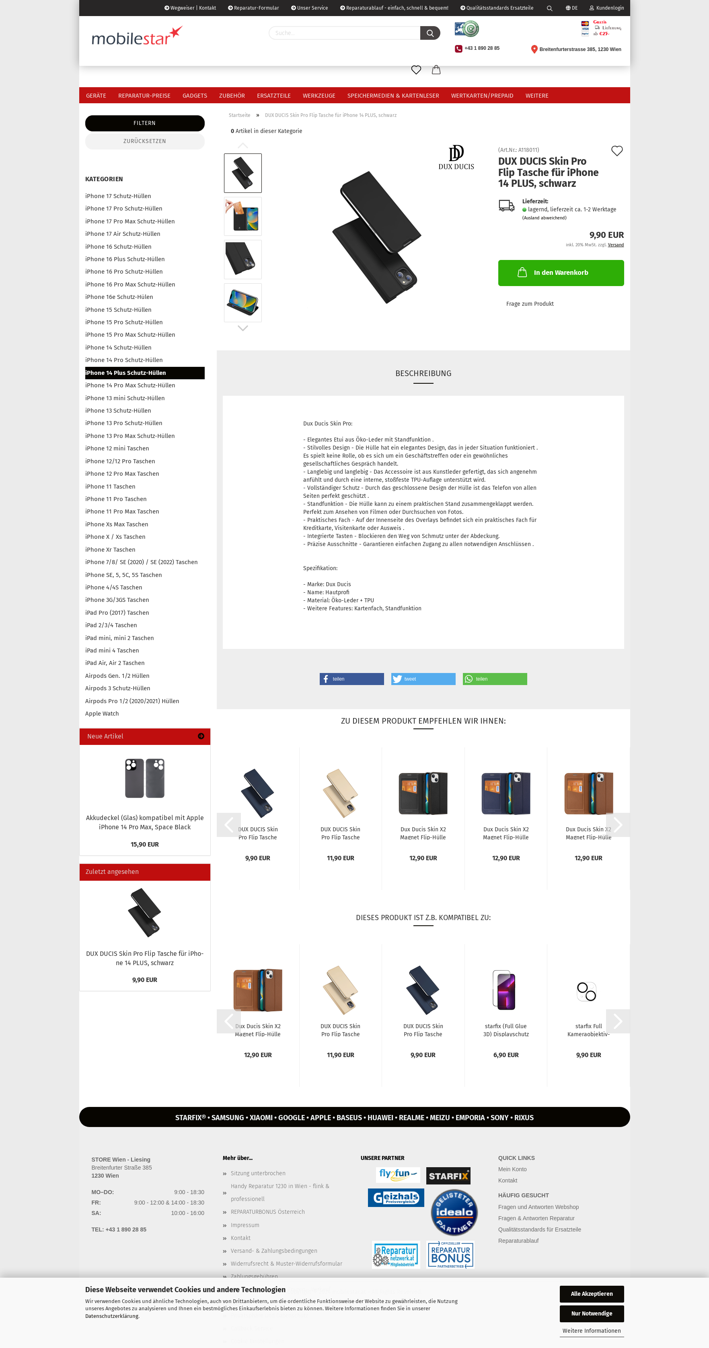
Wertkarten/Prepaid (482, 95)
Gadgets (195, 95)
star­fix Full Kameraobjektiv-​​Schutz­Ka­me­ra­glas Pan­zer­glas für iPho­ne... (588, 1030)
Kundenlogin (607, 8)
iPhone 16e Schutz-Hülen (119, 297)
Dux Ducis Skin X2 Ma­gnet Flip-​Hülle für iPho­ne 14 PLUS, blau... (506, 833)
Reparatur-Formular (253, 8)
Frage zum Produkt (530, 304)
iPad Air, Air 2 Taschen (115, 663)
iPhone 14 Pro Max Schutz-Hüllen (130, 385)
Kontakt (241, 1238)
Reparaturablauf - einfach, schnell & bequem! (394, 8)
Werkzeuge (319, 95)
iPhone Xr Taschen (110, 549)
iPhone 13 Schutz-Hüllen (118, 410)
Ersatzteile (274, 95)
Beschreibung (423, 373)
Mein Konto (512, 1169)
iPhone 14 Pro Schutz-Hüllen (124, 360)
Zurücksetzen (144, 141)
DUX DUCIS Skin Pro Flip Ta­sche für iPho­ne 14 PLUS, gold (340, 833)
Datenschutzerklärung (111, 1316)
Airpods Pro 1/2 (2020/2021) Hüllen (132, 701)
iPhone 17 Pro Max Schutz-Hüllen (130, 221)
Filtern (145, 123)
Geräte (96, 95)
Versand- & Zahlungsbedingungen (274, 1251)
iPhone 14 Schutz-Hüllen (118, 347)
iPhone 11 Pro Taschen (116, 499)
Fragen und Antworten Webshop (538, 1207)
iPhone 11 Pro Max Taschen (122, 511)
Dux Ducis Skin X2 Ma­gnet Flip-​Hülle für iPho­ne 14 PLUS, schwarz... (423, 833)
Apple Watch (102, 713)
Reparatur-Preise (144, 95)
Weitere (537, 95)
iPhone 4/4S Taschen (113, 587)
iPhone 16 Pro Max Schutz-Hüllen (130, 284)
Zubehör (232, 95)
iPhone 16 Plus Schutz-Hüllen (125, 259)
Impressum (245, 1225)
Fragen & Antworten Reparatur (536, 1218)
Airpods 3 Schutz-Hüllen (117, 688)
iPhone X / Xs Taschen (115, 536)
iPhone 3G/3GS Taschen (117, 599)
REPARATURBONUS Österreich (268, 1212)
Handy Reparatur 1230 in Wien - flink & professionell (280, 1193)
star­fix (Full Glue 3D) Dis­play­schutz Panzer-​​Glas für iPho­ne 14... (506, 1030)
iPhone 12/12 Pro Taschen (120, 461)
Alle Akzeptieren (592, 1294)
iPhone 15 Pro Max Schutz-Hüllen (130, 334)
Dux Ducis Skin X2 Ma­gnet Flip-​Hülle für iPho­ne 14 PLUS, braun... (589, 833)
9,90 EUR (144, 980)
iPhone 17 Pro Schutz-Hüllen (123, 208)
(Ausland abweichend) (544, 218)
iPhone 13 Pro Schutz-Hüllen (123, 423)
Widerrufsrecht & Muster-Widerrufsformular (286, 1263)
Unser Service (309, 8)
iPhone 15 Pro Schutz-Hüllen (124, 322)
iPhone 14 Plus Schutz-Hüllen (125, 372)
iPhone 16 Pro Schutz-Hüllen (124, 271)
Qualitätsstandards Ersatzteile (497, 8)
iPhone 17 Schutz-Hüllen (118, 196)
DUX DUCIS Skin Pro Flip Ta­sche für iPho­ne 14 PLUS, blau (258, 833)
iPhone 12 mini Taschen (117, 448)
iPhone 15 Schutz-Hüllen (118, 309)
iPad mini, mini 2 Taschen (119, 638)
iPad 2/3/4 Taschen (111, 625)
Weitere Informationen (592, 1331)
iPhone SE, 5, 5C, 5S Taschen (123, 575)
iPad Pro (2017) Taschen (117, 612)
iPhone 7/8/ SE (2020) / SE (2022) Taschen (141, 562)
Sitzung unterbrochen (258, 1173)
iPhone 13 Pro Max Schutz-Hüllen (130, 436)
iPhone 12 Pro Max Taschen (122, 473)
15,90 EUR (145, 844)
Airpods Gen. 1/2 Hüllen (117, 675)
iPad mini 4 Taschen (112, 650)
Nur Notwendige (591, 1313)
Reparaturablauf (518, 1241)
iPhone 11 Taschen (110, 486)
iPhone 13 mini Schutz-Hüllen (125, 398)
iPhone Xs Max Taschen (116, 524)
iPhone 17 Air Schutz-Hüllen (122, 233)
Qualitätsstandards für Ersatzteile (539, 1229)
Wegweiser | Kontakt (190, 8)
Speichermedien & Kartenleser (393, 95)
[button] (352, 679)
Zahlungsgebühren (254, 1276)
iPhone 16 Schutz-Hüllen (118, 246)
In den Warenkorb (552, 272)
